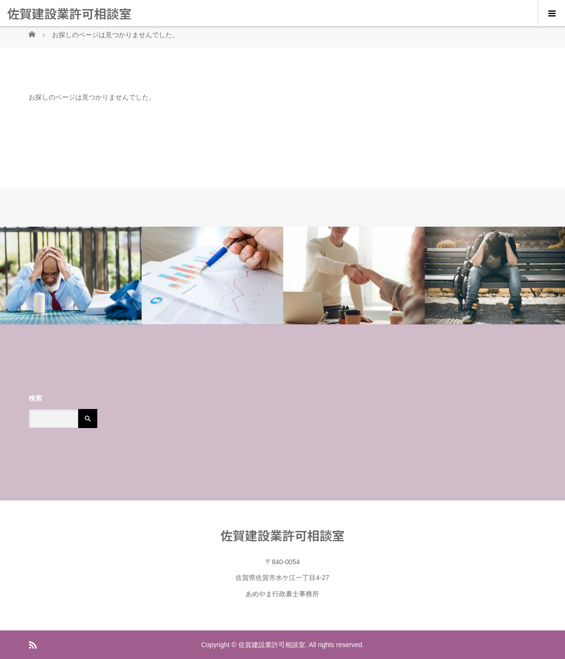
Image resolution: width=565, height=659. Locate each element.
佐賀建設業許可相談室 (69, 13)
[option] (71, 276)
